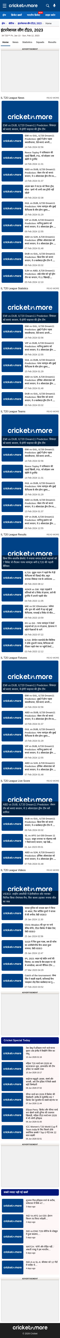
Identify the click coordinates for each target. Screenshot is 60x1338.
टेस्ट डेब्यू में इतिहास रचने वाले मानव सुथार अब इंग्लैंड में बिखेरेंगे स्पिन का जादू (40, 1051)
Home (5, 42)
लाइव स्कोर (50, 15)
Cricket (33, 1333)
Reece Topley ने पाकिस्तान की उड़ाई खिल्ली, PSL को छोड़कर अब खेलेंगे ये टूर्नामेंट (39, 155)
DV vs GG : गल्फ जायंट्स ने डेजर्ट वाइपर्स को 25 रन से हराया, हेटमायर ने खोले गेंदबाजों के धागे (40, 626)
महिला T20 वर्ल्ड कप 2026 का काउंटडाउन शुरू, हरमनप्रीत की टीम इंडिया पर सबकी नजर (40, 1066)
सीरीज (11, 23)
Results (52, 42)
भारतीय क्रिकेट (33, 15)
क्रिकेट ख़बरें (16, 15)
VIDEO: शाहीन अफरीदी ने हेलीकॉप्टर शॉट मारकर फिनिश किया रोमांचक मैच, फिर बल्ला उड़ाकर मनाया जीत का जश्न (29, 898)
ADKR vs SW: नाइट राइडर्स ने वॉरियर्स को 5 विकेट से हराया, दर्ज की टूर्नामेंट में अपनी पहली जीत (40, 592)
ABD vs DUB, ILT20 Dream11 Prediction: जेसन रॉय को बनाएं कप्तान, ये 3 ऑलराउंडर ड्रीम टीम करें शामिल (29, 808)
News (15, 42)
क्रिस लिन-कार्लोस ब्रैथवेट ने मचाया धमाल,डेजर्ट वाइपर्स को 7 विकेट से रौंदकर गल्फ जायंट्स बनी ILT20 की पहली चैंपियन (30, 562)
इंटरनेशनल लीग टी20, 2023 (30, 23)
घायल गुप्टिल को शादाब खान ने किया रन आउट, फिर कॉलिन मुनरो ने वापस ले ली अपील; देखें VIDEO (40, 911)
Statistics (27, 42)
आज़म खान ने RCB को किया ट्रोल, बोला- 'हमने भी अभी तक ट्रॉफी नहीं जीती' (39, 189)
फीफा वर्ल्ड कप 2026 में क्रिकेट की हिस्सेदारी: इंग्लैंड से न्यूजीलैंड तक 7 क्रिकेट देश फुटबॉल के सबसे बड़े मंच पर (42, 1097)
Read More (53, 98)
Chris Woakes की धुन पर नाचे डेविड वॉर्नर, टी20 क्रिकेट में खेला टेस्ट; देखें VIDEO (40, 928)
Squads (40, 42)
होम (4, 15)
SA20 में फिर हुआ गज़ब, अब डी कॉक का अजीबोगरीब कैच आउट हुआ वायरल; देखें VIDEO (40, 945)
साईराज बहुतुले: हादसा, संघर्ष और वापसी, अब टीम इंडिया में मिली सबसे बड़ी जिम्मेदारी (41, 1082)
